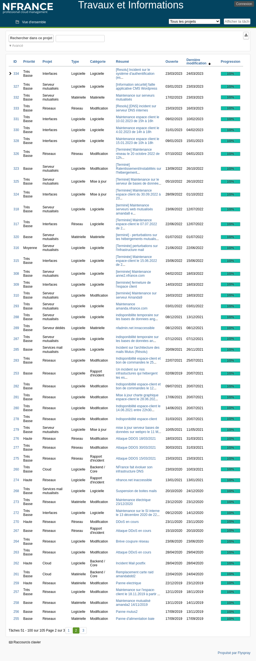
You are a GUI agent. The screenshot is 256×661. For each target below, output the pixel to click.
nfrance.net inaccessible (134, 480)
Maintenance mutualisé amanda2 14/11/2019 (133, 603)
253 (16, 373)
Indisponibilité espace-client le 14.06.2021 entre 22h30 (138, 408)
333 (16, 108)
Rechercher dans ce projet (31, 38)
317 (16, 224)
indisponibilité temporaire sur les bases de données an (137, 339)
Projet (47, 62)
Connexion (244, 4)
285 (16, 350)
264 (16, 541)
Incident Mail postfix (130, 563)
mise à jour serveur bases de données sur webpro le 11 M (137, 430)
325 (16, 181)
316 (16, 248)
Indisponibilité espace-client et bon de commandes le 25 (138, 360)
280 (16, 408)
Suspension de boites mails (136, 491)
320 (16, 237)
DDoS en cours (127, 522)
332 (16, 97)
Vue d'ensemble (34, 22)
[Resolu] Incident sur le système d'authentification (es (135, 74)
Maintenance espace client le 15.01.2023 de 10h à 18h (137, 141)
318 (16, 209)
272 (16, 513)
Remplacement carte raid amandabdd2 (134, 574)
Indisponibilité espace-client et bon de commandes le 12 (138, 386)
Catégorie (97, 62)
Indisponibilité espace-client (136, 419)
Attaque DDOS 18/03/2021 (136, 439)
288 (16, 317)
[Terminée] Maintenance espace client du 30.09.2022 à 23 (138, 194)
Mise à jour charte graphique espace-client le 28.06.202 (137, 397)
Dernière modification (199, 61)
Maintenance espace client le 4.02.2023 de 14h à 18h (137, 130)
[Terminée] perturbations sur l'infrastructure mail (137, 248)
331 (16, 119)
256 (16, 612)
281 (16, 397)
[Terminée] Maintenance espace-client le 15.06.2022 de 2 (136, 261)
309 (16, 285)
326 (16, 154)
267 (16, 531)
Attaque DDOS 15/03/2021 (136, 458)
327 (16, 87)
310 (16, 295)
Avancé (17, 46)
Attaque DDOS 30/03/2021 (136, 448)
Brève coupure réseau (132, 541)
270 (16, 522)
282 (16, 386)
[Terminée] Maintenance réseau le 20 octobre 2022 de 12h (137, 154)
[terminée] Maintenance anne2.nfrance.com (133, 274)
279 (16, 430)
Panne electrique (128, 583)
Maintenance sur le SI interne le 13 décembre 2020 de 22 (137, 513)
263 (16, 552)
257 (16, 592)
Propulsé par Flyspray (234, 653)
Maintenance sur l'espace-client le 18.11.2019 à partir (136, 592)
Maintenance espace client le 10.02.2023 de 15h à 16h (137, 119)
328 (16, 141)
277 (16, 448)
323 (16, 169)
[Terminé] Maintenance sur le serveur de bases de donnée (137, 181)
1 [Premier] (69, 630)
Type (75, 62)
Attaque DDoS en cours (133, 531)
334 (16, 74)
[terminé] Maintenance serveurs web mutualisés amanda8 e (134, 209)
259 (16, 583)
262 (16, 563)
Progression (230, 62)
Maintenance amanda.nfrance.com (131, 306)
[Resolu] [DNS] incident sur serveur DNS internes (136, 108)
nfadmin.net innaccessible (135, 328)
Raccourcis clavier (25, 642)
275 (16, 458)
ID (15, 62)
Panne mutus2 (126, 612)
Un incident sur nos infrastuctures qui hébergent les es (137, 373)
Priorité (29, 62)
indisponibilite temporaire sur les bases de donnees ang (137, 317)
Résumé (122, 62)
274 (16, 480)
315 (16, 261)
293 (16, 306)
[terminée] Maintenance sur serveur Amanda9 (136, 295)
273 (16, 502)
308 (16, 274)
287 (16, 339)
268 (16, 491)
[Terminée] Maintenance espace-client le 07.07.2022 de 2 (136, 224)
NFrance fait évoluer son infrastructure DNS (134, 469)
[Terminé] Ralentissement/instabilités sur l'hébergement (138, 169)
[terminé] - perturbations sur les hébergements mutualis (136, 237)
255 (16, 619)
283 (16, 360)
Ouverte (171, 62)
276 (16, 439)
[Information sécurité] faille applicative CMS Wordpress (136, 86)
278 (16, 419)
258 (16, 603)
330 (16, 130)
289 (16, 328)
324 (16, 194)
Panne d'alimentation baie (135, 619)
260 (16, 469)
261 (16, 574)
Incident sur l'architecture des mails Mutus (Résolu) (137, 349)
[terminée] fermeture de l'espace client (133, 284)
